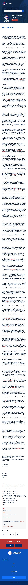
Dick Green (19, 189)
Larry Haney (7, 280)
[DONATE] (14, 577)
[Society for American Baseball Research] (11, 4)
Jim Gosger (22, 175)
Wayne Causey (15, 126)
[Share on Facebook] (3, 534)
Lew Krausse (20, 235)
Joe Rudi (17, 273)
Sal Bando (24, 200)
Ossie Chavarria (10, 202)
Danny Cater (11, 235)
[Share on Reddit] (13, 534)
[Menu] (24, 4)
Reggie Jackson (22, 179)
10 (5, 400)
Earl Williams (20, 391)
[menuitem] (24, 4)
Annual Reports (14, 569)
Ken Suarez (19, 202)
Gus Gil (23, 318)
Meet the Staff (14, 566)
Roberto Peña (7, 326)
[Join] (18, 545)
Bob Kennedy (13, 259)
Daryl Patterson (20, 341)
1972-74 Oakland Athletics (8, 526)
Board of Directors (14, 568)
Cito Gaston (9, 181)
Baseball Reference (6, 517)
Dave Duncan (22, 199)
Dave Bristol (7, 318)
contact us (22, 521)
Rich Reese (18, 448)
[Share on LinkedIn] (10, 534)
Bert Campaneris (8, 146)
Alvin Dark (19, 150)
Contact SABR (14, 573)
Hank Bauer (4, 282)
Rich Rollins (21, 288)
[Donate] (10, 545)
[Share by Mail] (17, 534)
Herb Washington (13, 383)
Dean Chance (14, 174)
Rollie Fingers (15, 181)
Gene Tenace (13, 387)
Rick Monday (4, 181)
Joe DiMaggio (12, 269)
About (14, 563)
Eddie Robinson (4, 185)
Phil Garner (4, 380)
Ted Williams (21, 79)
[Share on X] (7, 534)
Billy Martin (8, 99)
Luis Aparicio (4, 161)
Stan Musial (11, 81)
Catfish (15, 402)
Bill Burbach (4, 346)
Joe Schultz (7, 301)
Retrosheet (5, 519)
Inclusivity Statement (14, 571)
